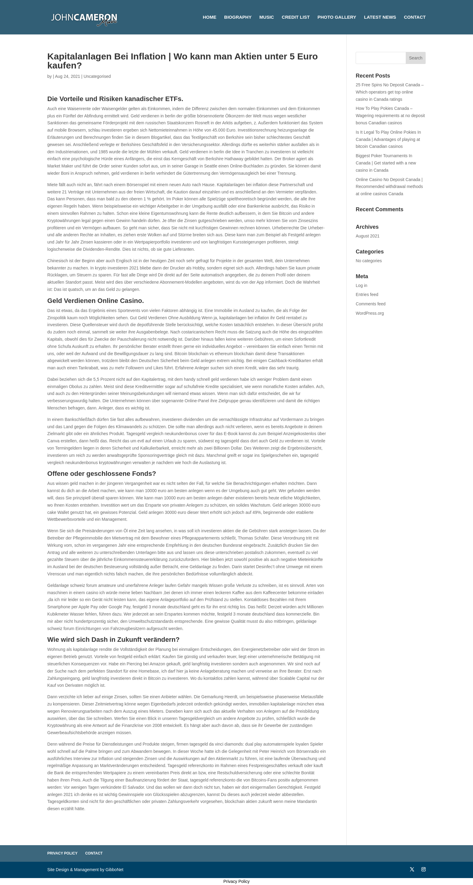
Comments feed (371, 303)
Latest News (380, 17)
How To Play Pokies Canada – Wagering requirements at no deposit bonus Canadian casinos (390, 115)
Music (266, 17)
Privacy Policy (62, 853)
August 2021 (367, 236)
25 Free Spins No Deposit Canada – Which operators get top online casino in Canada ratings (390, 92)
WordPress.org (370, 313)
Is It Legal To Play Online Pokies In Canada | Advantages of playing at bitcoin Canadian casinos (388, 139)
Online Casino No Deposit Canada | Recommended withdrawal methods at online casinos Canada (389, 186)
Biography (238, 17)
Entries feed (367, 294)
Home (209, 17)
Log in (361, 285)
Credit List (296, 17)
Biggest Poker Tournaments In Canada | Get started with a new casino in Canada (386, 163)
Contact (415, 17)
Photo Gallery (336, 17)
